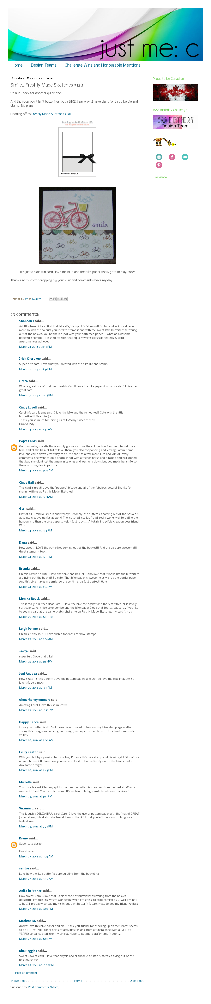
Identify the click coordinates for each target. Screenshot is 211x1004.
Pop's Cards (28, 441)
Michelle (25, 782)
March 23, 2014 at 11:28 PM (36, 395)
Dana (23, 542)
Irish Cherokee (30, 358)
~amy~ (24, 651)
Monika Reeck (29, 599)
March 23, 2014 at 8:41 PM (35, 369)
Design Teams (44, 65)
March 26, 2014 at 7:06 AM (36, 740)
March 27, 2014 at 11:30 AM (36, 878)
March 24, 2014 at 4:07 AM (36, 470)
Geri (22, 509)
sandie (24, 868)
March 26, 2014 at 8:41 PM (35, 796)
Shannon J (26, 321)
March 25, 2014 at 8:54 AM (36, 639)
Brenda (24, 569)
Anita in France (30, 891)
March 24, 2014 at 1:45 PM (35, 530)
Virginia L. (26, 808)
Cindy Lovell (28, 407)
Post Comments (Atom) (43, 987)
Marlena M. (27, 921)
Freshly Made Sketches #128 (51, 114)
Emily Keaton (28, 752)
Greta (23, 381)
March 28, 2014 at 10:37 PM (36, 965)
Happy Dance (29, 722)
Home (17, 65)
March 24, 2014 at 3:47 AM (35, 429)
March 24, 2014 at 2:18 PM (35, 557)
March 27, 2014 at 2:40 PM (36, 908)
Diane (23, 838)
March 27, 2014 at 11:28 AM (36, 856)
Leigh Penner (28, 629)
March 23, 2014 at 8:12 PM (35, 346)
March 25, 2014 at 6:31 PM (35, 687)
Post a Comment (26, 973)
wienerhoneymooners (34, 700)
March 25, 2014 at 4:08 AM (36, 617)
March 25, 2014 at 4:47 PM (35, 661)
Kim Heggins (28, 951)
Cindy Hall (26, 482)
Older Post (136, 981)
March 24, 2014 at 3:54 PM (35, 587)
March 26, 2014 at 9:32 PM (36, 826)
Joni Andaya (28, 673)
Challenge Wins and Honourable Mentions (103, 65)
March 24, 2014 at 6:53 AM (36, 497)
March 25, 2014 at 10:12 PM (36, 710)
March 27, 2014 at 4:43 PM (35, 938)
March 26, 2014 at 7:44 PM (36, 770)
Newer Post (19, 981)
